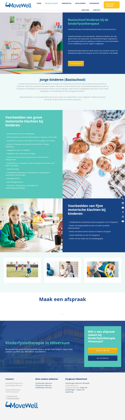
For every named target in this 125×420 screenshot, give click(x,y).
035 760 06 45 (114, 1)
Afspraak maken (76, 64)
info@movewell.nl (13, 398)
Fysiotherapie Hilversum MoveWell (77, 383)
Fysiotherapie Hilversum (43, 383)
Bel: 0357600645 (103, 358)
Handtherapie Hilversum (43, 388)
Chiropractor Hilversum (43, 385)
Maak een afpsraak (102, 350)
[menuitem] (39, 6)
